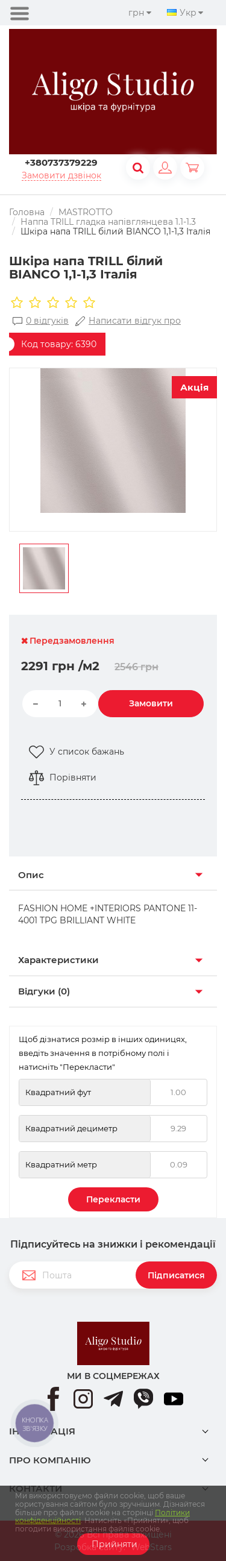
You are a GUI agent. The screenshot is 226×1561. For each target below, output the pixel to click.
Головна (27, 212)
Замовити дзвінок (61, 176)
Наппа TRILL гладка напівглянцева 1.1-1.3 (108, 221)
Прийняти (113, 1544)
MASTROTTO (85, 212)
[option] (113, 440)
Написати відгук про (128, 321)
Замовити (151, 703)
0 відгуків (40, 321)
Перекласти (113, 1199)
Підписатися (176, 1275)
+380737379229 (61, 162)
